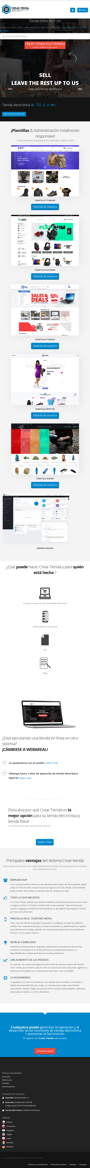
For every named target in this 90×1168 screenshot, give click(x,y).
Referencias (7, 1080)
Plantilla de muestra (45, 206)
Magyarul (10, 1130)
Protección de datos (58, 1164)
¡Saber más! (44, 842)
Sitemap (72, 1164)
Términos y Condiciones (38, 1164)
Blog (45, 673)
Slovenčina (10, 1126)
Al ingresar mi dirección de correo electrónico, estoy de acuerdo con (42, 29)
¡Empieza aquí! (45, 1051)
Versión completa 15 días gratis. (45, 45)
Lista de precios (8, 1086)
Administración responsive (45, 626)
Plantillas (5, 1083)
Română (9, 1142)
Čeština (9, 1122)
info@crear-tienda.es (31, 1110)
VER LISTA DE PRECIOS (14, 114)
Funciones (6, 1077)
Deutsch (9, 1147)
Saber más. (52, 763)
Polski (8, 1138)
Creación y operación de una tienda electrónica (45, 603)
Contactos (83, 1164)
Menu (82, 10)
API (45, 649)
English (9, 1134)
